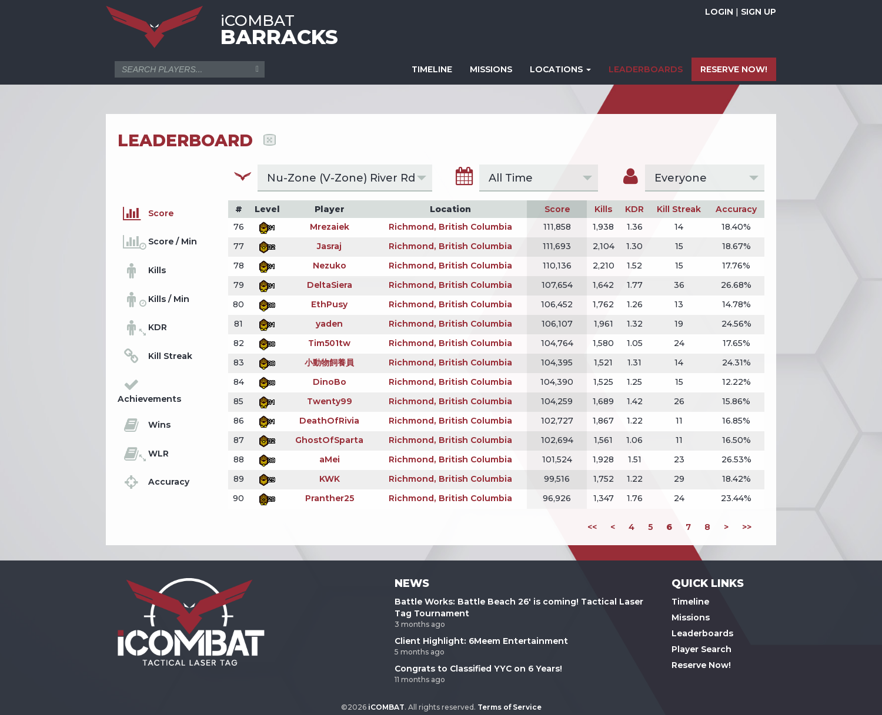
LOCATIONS (560, 69)
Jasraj (329, 246)
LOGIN (719, 11)
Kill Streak (679, 209)
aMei (329, 459)
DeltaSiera (329, 285)
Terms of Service (509, 707)
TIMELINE (432, 69)
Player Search (701, 649)
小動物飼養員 (329, 362)
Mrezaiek (329, 226)
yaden (329, 323)
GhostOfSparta (329, 440)
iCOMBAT (386, 707)
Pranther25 (329, 498)
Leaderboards (702, 633)
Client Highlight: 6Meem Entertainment (481, 641)
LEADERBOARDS (646, 69)
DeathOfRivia (329, 420)
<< (592, 527)
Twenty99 (329, 401)
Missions (690, 617)
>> (746, 527)
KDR (634, 209)
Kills (603, 209)
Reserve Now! (701, 665)
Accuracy (736, 209)
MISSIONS (491, 69)
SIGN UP (758, 11)
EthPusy (329, 304)
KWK (329, 479)
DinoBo (329, 382)
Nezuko (329, 265)
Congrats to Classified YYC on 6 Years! (478, 668)
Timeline (690, 601)
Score (557, 209)
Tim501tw (329, 343)
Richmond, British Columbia (450, 226)
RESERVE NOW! (733, 69)
